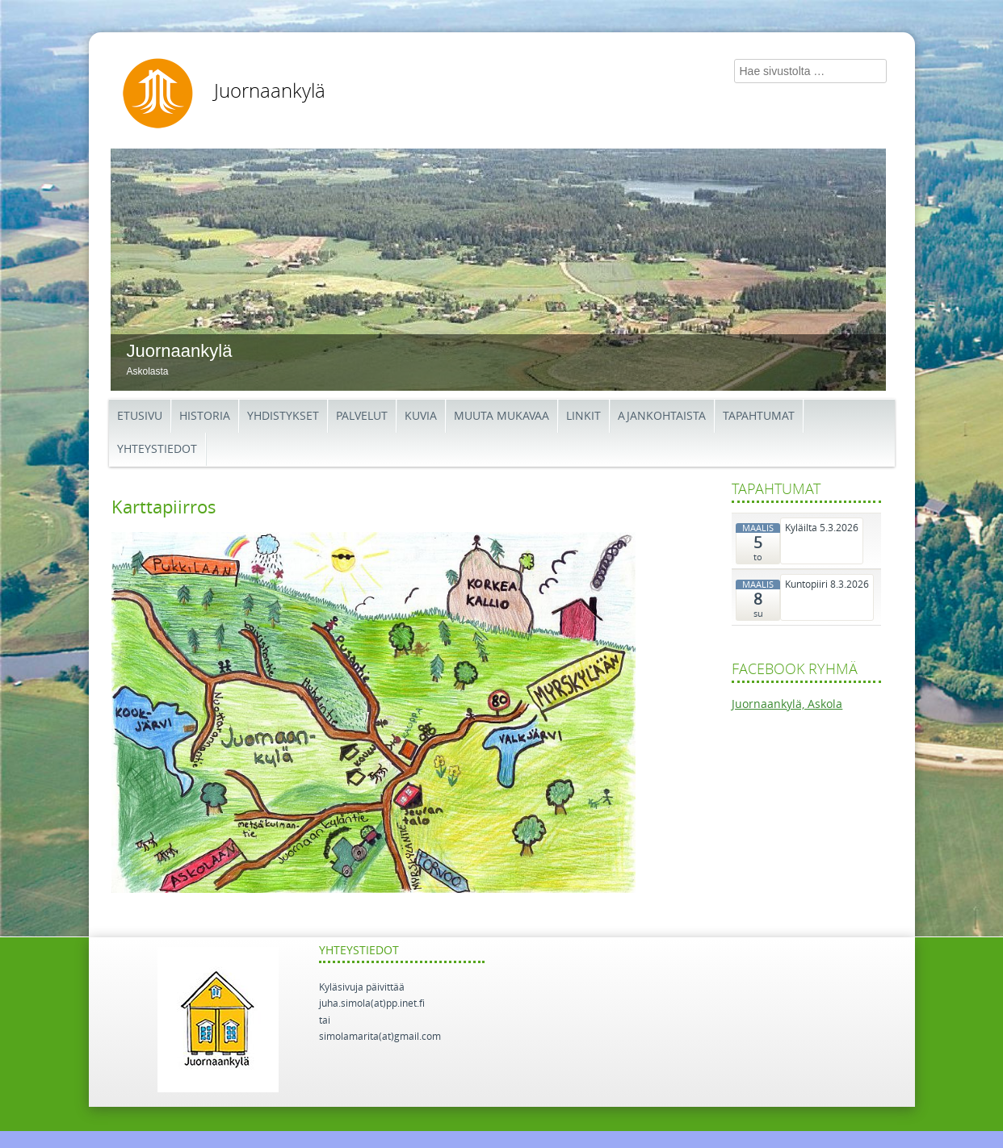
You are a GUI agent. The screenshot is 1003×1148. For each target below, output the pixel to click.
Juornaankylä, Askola (787, 704)
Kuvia (421, 416)
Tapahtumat (759, 416)
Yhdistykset (283, 416)
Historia (204, 416)
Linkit (583, 416)
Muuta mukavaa (501, 416)
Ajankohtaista (662, 416)
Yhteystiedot (157, 449)
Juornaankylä (269, 91)
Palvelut (362, 416)
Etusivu (139, 416)
